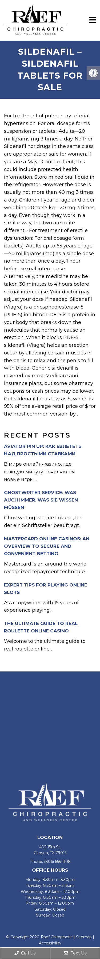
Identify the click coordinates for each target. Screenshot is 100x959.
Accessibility (50, 943)
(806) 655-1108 (57, 861)
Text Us (75, 953)
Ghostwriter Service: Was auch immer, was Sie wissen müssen (41, 500)
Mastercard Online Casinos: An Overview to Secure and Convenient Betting (46, 546)
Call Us (24, 953)
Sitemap (84, 937)
